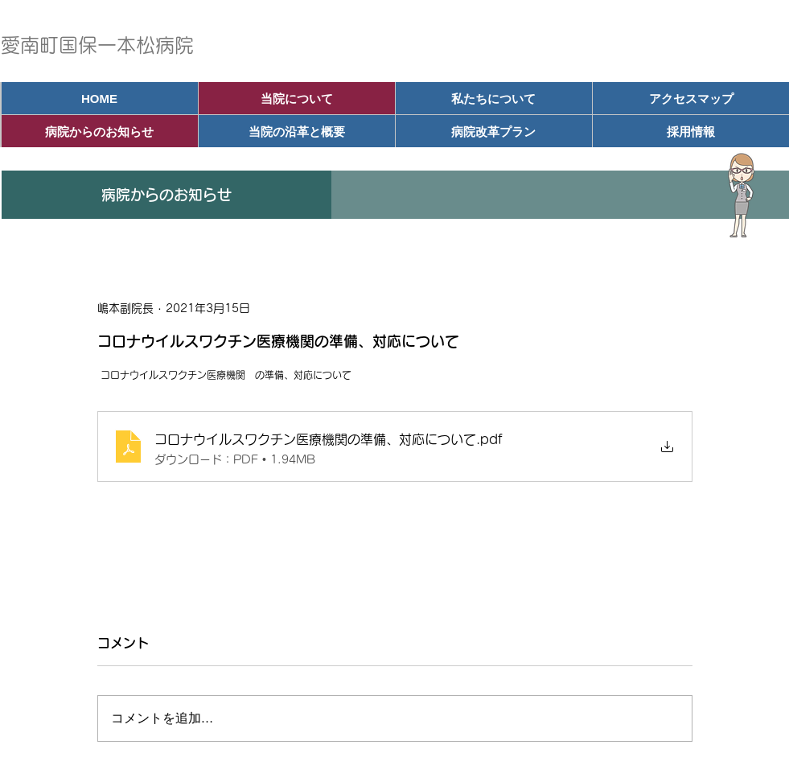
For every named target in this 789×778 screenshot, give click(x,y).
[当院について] (297, 98)
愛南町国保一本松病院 (97, 45)
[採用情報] (691, 131)
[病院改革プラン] (494, 131)
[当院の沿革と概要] (297, 131)
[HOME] (100, 98)
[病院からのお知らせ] (100, 131)
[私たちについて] (494, 98)
